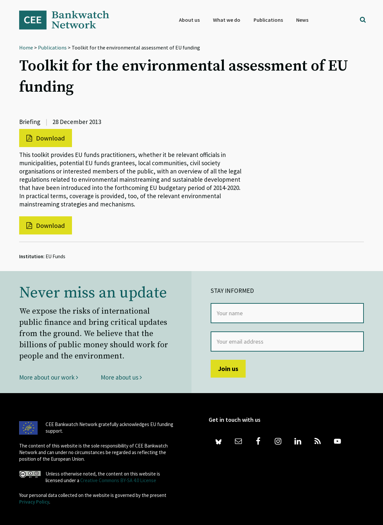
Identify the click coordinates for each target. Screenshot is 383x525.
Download (45, 138)
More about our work (48, 377)
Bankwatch (68, 20)
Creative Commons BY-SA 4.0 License (118, 480)
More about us (121, 377)
